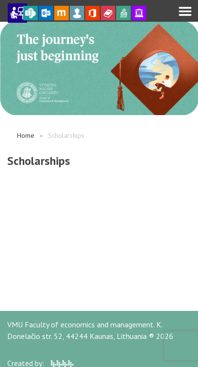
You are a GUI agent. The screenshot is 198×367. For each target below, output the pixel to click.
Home (25, 135)
